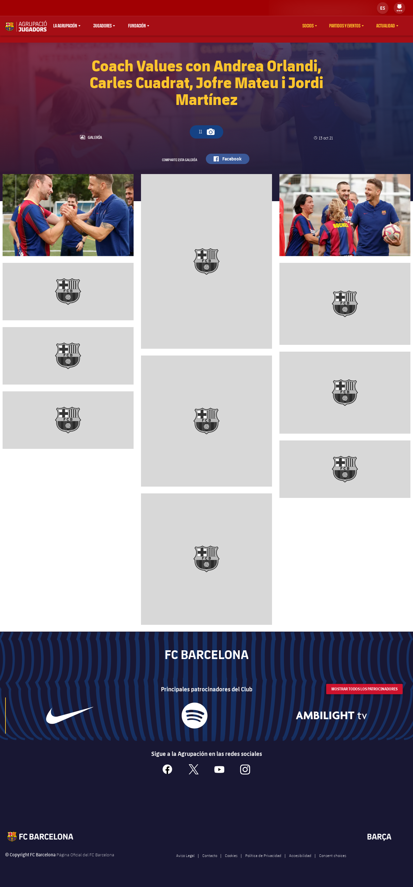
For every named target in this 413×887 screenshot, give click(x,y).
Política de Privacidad (263, 863)
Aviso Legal (185, 863)
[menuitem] (399, 6)
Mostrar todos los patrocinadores (364, 697)
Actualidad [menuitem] (385, 25)
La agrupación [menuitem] (65, 25)
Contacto (209, 863)
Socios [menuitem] (308, 25)
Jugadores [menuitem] (102, 25)
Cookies (231, 863)
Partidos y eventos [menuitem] (344, 25)
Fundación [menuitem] (137, 25)
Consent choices (332, 863)
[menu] (399, 8)
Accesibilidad (300, 863)
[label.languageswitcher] (382, 8)
